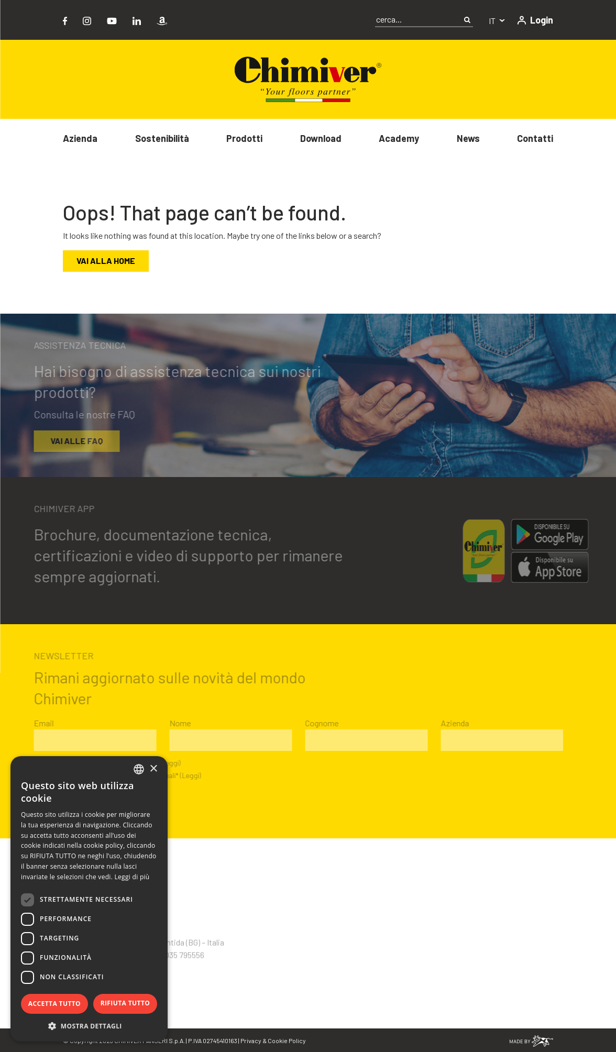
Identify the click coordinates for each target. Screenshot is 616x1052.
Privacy (250, 1040)
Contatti (535, 138)
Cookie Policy (287, 1040)
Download (321, 138)
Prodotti (244, 138)
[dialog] (89, 899)
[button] (89, 1026)
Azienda (80, 138)
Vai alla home (105, 260)
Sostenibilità (162, 138)
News (468, 138)
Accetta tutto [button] (54, 1003)
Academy (399, 138)
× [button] (153, 769)
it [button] (493, 21)
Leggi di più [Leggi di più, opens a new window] (132, 876)
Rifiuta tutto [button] (125, 1003)
